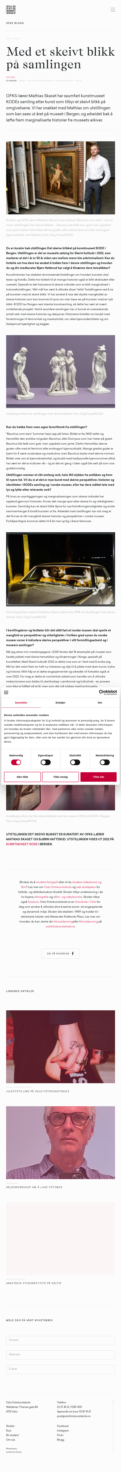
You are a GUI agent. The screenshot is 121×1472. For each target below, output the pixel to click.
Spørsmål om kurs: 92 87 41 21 (74, 1412)
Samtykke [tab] (21, 702)
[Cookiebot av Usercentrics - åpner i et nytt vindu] (101, 692)
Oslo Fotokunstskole (58, 887)
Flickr (60, 1435)
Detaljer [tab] (60, 702)
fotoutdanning (63, 921)
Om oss (10, 1440)
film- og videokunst (67, 897)
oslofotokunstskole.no (60, 926)
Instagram (63, 1431)
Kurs (8, 1431)
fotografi (41, 897)
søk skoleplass (86, 887)
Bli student (12, 1435)
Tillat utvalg (60, 776)
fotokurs (33, 902)
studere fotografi (47, 882)
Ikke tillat (22, 776)
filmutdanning (88, 921)
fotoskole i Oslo (85, 902)
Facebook (63, 1426)
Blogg (60, 1440)
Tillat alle (98, 776)
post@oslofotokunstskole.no (74, 1416)
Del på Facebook (60, 953)
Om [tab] (100, 702)
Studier (10, 1426)
